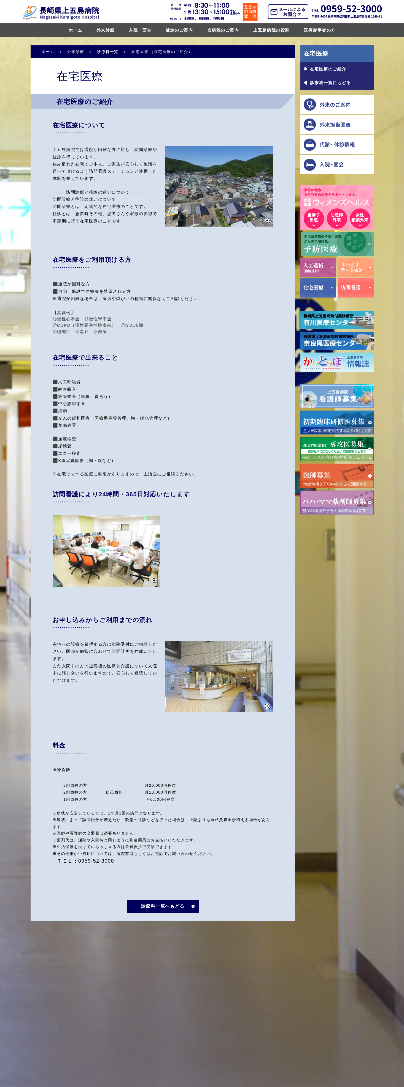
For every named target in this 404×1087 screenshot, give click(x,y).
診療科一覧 (107, 51)
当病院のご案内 (223, 30)
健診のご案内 (179, 30)
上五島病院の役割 (271, 30)
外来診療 (105, 30)
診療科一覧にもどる (330, 82)
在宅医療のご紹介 (328, 69)
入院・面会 (140, 30)
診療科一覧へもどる (163, 906)
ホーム (75, 30)
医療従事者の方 (320, 30)
